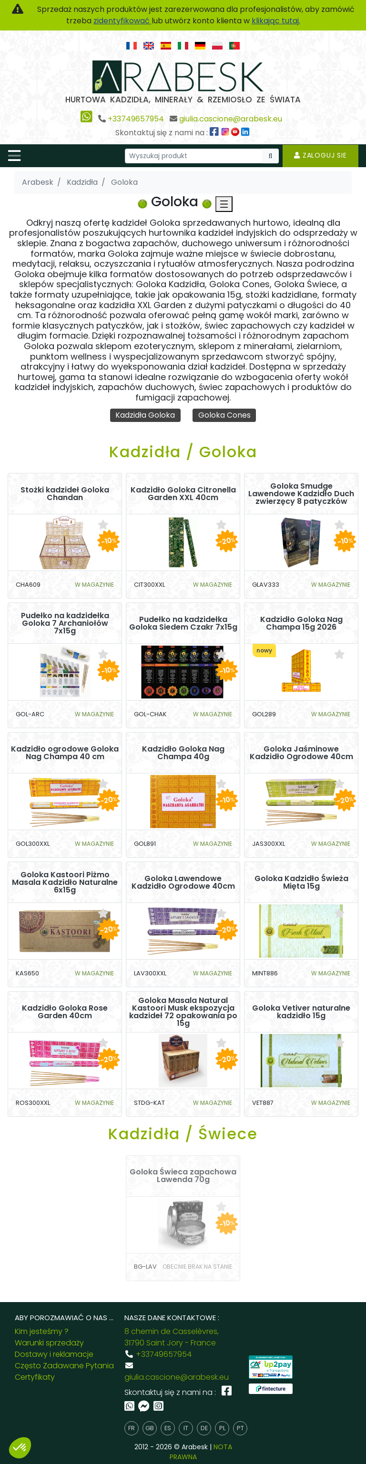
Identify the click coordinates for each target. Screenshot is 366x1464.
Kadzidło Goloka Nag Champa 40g (183, 753)
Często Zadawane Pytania (64, 1365)
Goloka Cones (224, 415)
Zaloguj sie (320, 155)
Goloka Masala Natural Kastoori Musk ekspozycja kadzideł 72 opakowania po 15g (183, 1012)
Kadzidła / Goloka (183, 451)
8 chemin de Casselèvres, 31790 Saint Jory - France (171, 1337)
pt (240, 1428)
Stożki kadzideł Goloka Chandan (64, 493)
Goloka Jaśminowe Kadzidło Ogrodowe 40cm (301, 753)
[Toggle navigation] (14, 155)
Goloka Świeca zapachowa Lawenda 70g (183, 1176)
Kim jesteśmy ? (42, 1331)
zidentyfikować (122, 20)
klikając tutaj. (276, 20)
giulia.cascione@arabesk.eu (230, 118)
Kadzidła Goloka (145, 415)
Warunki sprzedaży (49, 1342)
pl (222, 1428)
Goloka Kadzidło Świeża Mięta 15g (301, 882)
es (167, 1428)
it (185, 1428)
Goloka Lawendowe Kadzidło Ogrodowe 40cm (183, 882)
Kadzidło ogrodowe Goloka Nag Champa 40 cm (65, 753)
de (204, 1428)
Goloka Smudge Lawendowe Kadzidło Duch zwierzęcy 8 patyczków (301, 493)
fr (131, 1428)
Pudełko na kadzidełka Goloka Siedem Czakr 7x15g (183, 623)
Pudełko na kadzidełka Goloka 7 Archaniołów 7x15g (65, 623)
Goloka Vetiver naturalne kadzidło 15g (301, 1012)
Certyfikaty (35, 1377)
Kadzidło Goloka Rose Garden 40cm (65, 1012)
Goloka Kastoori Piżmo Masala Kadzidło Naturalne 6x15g (65, 882)
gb (149, 1428)
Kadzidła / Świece (183, 1134)
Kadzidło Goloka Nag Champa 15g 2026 (301, 623)
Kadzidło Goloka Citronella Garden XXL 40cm (183, 493)
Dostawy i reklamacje (54, 1354)
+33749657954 (136, 118)
